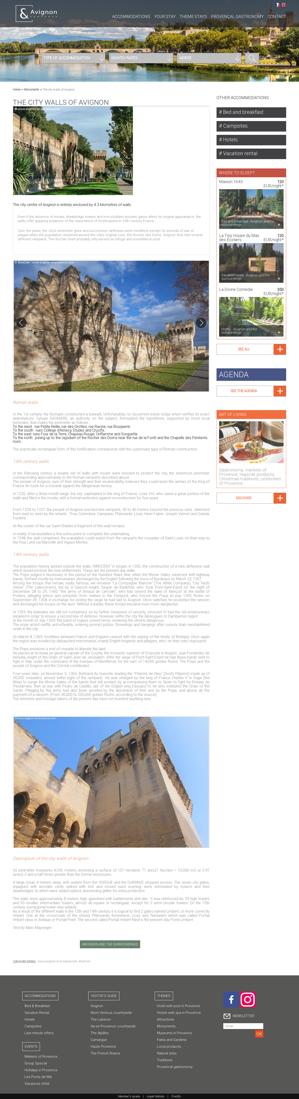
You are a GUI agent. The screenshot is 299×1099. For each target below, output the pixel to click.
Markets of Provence (41, 1056)
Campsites (235, 126)
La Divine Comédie (236, 286)
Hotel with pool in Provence (178, 1006)
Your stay (165, 16)
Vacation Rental (37, 1013)
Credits (176, 1096)
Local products (169, 1046)
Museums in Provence (174, 1033)
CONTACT (277, 16)
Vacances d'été (37, 1084)
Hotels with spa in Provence (179, 1013)
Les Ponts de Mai (38, 1077)
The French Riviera (105, 1053)
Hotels (230, 140)
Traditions (164, 1060)
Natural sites (167, 1053)
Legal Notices (155, 1096)
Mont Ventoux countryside (111, 1013)
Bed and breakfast (243, 112)
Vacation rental (239, 153)
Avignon (97, 1006)
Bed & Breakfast (37, 1006)
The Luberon (101, 1019)
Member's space (129, 1096)
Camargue (99, 1040)
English (283, 5)
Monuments (31, 89)
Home (16, 89)
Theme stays (193, 16)
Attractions (165, 1019)
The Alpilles (100, 1033)
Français (277, 5)
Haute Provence (103, 1046)
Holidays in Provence (41, 1070)
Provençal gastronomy (237, 16)
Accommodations (131, 16)
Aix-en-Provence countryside (113, 1026)
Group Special (36, 1063)
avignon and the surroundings (111, 944)
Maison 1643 (231, 179)
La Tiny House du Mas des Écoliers (239, 235)
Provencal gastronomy (174, 1067)
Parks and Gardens (172, 1040)
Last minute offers (39, 1033)
